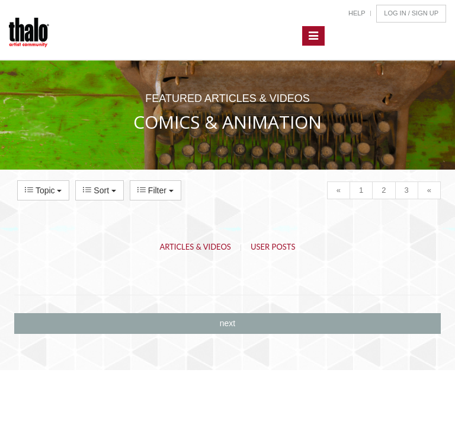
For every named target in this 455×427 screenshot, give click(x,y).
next (227, 323)
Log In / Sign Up (411, 13)
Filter (155, 190)
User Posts (273, 246)
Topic (43, 190)
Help (357, 13)
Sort (99, 190)
